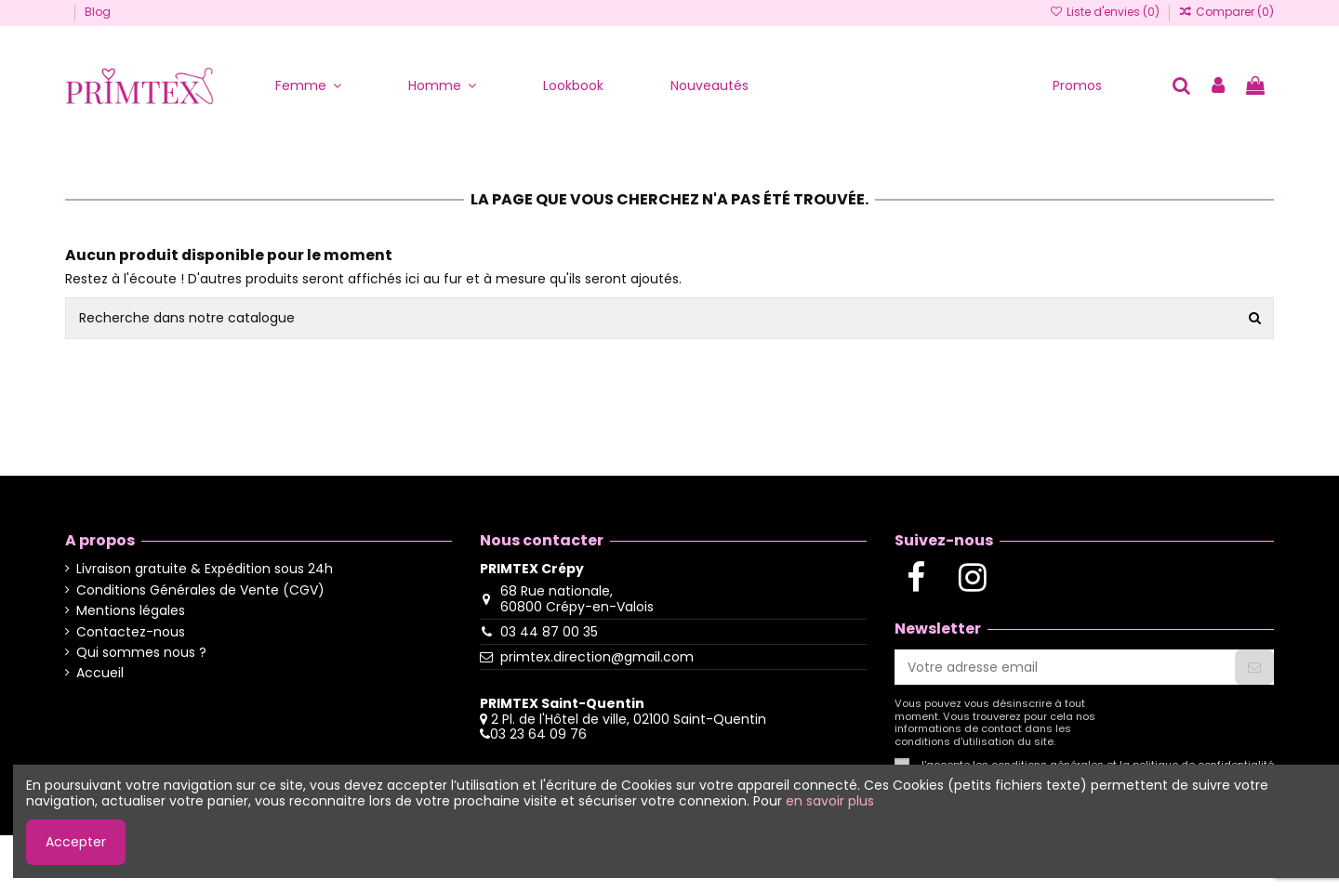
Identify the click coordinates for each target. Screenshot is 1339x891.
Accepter (76, 841)
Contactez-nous (130, 632)
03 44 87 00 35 (549, 631)
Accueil (100, 673)
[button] (308, 86)
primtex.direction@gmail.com (597, 657)
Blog (98, 12)
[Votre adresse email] (1065, 667)
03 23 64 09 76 (538, 734)
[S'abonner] (1254, 667)
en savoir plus (830, 801)
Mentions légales (130, 611)
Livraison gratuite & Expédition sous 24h (204, 569)
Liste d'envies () (1105, 12)
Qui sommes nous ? (141, 653)
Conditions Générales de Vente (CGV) (200, 590)
